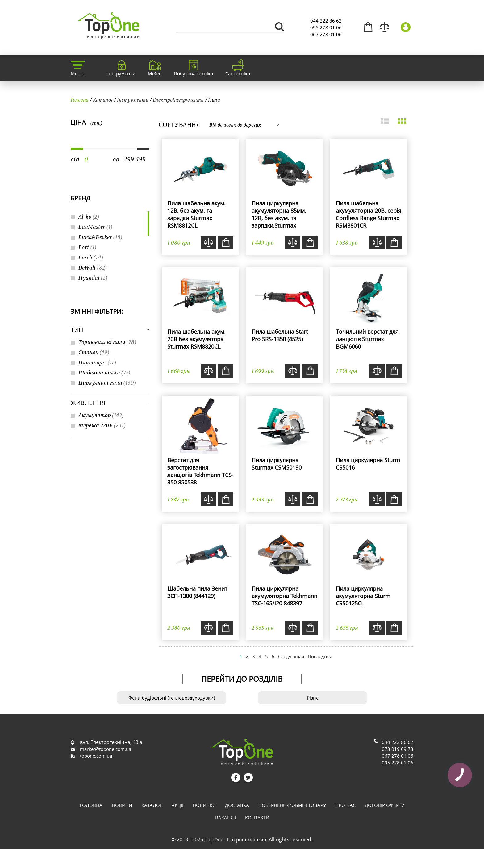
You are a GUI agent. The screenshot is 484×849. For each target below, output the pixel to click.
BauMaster (95, 226)
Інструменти (132, 100)
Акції (177, 805)
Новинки (204, 805)
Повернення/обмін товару (292, 805)
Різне (313, 698)
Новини (122, 805)
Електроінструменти (178, 100)
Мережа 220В (102, 425)
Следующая (291, 656)
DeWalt (92, 267)
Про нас (345, 805)
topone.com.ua (96, 756)
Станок (93, 352)
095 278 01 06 (326, 27)
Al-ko (88, 216)
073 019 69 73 (397, 749)
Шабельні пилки (104, 372)
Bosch (90, 257)
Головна (80, 100)
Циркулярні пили (107, 382)
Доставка (237, 805)
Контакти (257, 817)
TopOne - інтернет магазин (236, 839)
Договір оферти (385, 805)
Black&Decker (100, 236)
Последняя (320, 656)
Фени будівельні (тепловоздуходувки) (171, 698)
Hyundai (92, 277)
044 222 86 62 (326, 21)
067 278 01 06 (326, 34)
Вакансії (225, 817)
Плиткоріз (97, 362)
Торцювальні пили (107, 341)
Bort (87, 247)
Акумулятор (101, 415)
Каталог (103, 100)
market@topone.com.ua (105, 749)
